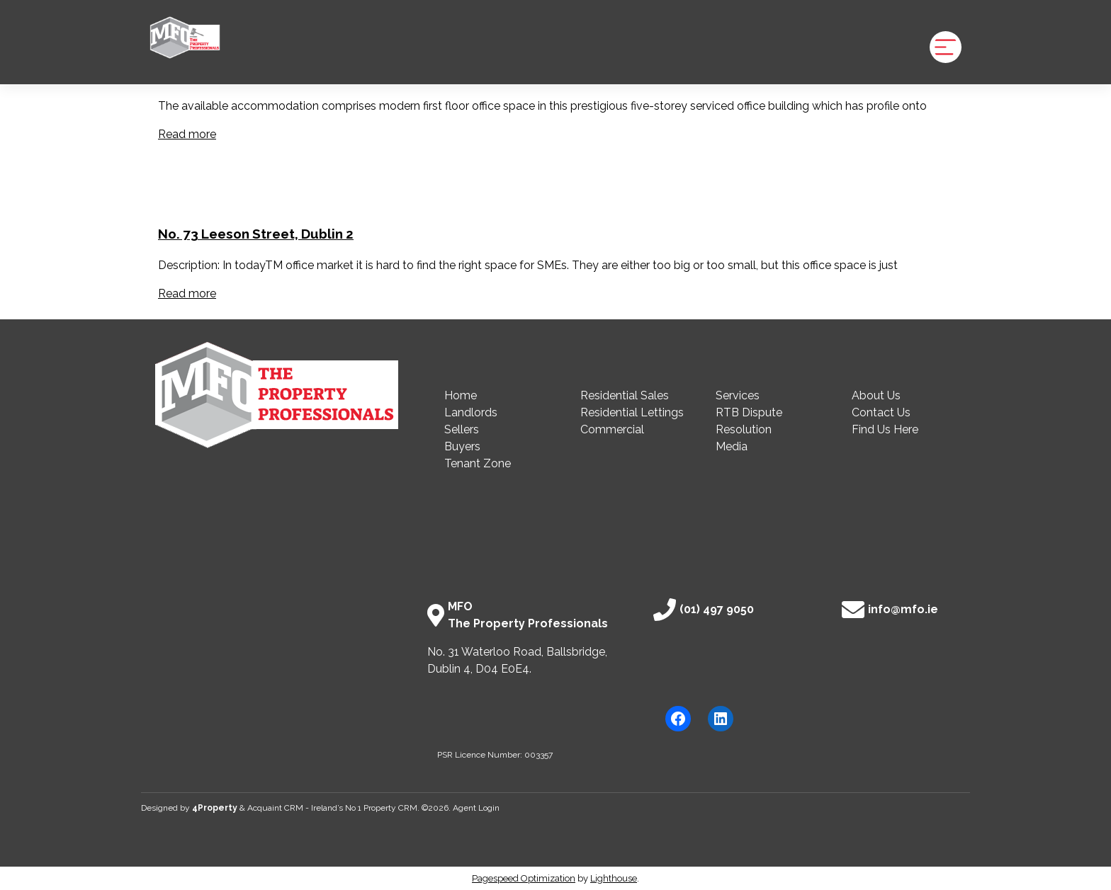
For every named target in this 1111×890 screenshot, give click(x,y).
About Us (876, 395)
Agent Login (476, 808)
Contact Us (881, 412)
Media (732, 446)
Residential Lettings (632, 412)
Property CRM (390, 808)
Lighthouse (613, 878)
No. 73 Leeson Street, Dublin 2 (256, 233)
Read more (187, 134)
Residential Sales (624, 395)
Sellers (461, 429)
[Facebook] (678, 718)
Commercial (612, 429)
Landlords (470, 412)
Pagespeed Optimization (523, 878)
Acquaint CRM (275, 808)
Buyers (462, 446)
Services (738, 395)
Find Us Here (885, 429)
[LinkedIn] (720, 718)
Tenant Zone (477, 463)
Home (460, 395)
